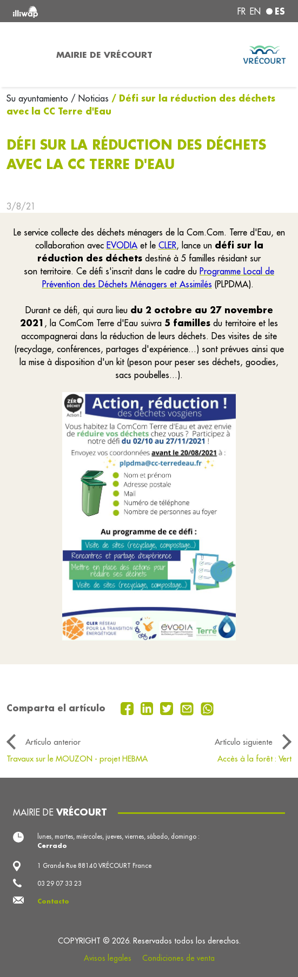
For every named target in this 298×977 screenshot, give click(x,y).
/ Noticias (90, 98)
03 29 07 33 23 (59, 883)
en (255, 11)
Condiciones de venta (178, 958)
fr (241, 11)
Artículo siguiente (244, 742)
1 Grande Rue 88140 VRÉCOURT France (94, 865)
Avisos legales (107, 958)
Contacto (53, 901)
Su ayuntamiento (38, 98)
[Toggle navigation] (25, 54)
